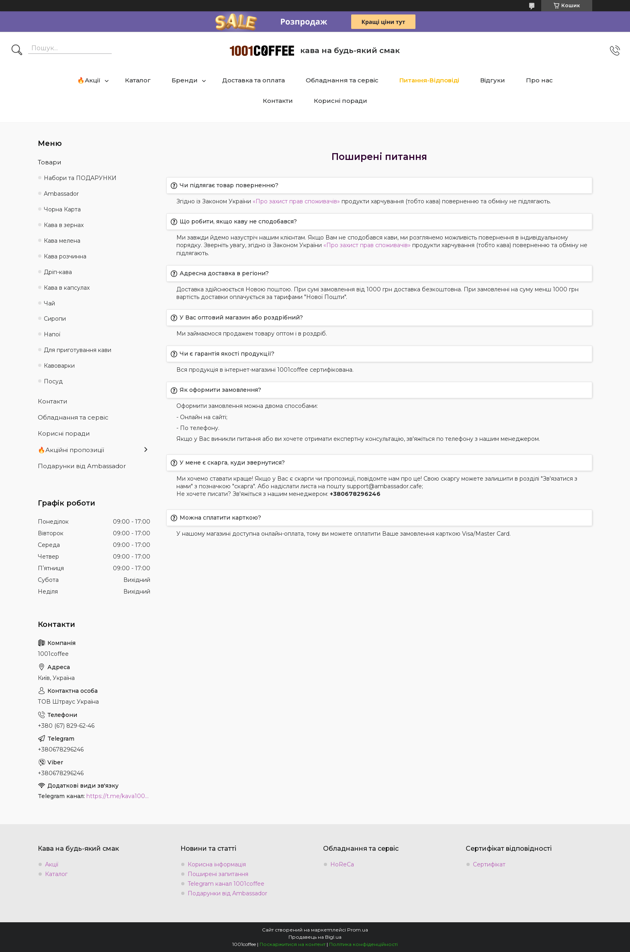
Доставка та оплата (253, 80)
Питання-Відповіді (429, 80)
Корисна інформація (217, 864)
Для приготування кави (77, 350)
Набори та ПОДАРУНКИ (80, 178)
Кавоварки (59, 365)
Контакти (278, 100)
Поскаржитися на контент (292, 944)
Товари (49, 162)
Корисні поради (340, 100)
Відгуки (492, 80)
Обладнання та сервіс (342, 80)
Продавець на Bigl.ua (315, 937)
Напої (52, 334)
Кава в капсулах (67, 287)
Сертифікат (489, 864)
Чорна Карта (62, 209)
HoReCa (342, 864)
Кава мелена (62, 240)
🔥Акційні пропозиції (71, 450)
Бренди (185, 80)
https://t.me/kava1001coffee (118, 796)
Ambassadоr (61, 193)
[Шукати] (17, 50)
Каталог (138, 80)
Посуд (53, 381)
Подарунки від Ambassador (82, 466)
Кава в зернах (64, 225)
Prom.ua (357, 930)
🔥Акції (88, 80)
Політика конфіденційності (363, 944)
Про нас (539, 80)
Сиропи (55, 318)
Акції (51, 864)
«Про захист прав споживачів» (296, 201)
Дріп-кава (58, 272)
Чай (49, 303)
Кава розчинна (65, 256)
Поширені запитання (218, 874)
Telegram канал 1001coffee (226, 883)
